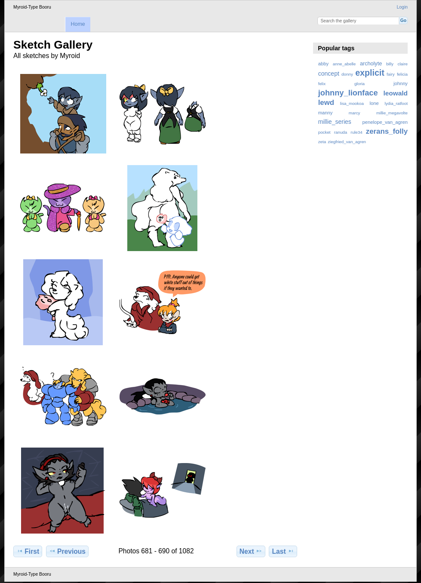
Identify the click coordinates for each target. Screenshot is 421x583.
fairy (391, 74)
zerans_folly (387, 131)
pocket (324, 132)
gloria (359, 83)
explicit (369, 72)
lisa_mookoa (352, 103)
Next (251, 551)
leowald (395, 93)
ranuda (340, 132)
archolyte (371, 64)
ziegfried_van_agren (347, 141)
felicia (402, 74)
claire (403, 63)
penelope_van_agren (385, 122)
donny (347, 74)
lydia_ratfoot (396, 103)
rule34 (356, 132)
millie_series (334, 121)
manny (325, 112)
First (27, 551)
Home (78, 24)
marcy (354, 112)
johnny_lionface (348, 92)
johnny (400, 83)
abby (323, 63)
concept (328, 73)
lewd (326, 102)
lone (374, 103)
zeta (322, 141)
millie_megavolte (392, 112)
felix (322, 83)
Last (283, 551)
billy (389, 63)
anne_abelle (344, 63)
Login (402, 7)
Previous (67, 551)
